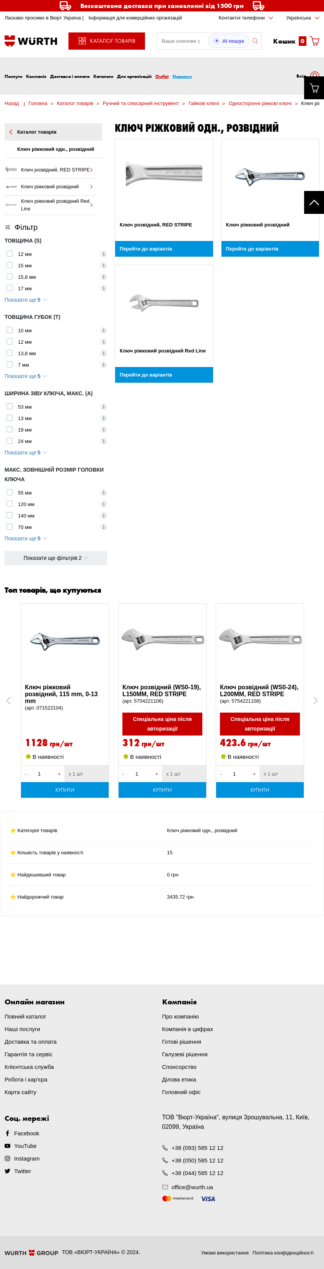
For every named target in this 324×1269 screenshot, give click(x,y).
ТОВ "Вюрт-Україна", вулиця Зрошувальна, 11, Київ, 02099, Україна (236, 1122)
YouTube (25, 1146)
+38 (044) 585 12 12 (198, 1173)
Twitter (22, 1171)
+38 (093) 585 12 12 (198, 1148)
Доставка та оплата (31, 1041)
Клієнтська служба (29, 1067)
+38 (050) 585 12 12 (198, 1160)
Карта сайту (20, 1092)
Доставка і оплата (70, 76)
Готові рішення (181, 1041)
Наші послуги (22, 1029)
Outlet (162, 76)
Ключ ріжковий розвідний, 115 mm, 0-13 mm (65, 697)
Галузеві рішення (185, 1054)
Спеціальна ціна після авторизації (162, 724)
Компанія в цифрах (187, 1029)
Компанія (36, 76)
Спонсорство (179, 1067)
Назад (12, 103)
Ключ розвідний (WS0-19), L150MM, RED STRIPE (162, 694)
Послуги (13, 76)
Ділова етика (179, 1079)
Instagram (27, 1158)
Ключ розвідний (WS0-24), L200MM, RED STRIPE (260, 694)
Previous (17, 700)
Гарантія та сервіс (28, 1054)
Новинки (182, 76)
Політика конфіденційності (283, 1253)
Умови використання (225, 1253)
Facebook (26, 1133)
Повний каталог (25, 1016)
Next (312, 700)
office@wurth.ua (192, 1187)
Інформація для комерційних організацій (135, 18)
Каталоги (103, 76)
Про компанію (180, 1016)
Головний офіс (181, 1092)
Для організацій (134, 76)
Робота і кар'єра (26, 1079)
